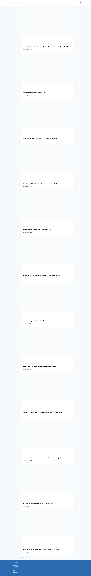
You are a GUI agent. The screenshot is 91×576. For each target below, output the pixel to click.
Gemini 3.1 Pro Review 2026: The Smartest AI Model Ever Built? (37, 229)
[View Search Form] (80, 3)
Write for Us (15, 570)
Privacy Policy (16, 568)
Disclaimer (15, 566)
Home (41, 3)
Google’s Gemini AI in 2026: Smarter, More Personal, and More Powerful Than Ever (41, 275)
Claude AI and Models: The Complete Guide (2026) (34, 92)
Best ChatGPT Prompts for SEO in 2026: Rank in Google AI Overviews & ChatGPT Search (43, 412)
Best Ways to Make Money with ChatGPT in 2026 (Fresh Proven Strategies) (40, 366)
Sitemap (15, 572)
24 (22, 557)
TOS (14, 569)
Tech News (75, 3)
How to (69, 3)
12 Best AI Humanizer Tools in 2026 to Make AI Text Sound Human (38, 503)
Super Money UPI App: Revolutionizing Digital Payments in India (37, 321)
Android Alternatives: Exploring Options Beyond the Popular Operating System (41, 549)
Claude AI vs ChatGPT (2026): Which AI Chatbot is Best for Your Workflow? (40, 184)
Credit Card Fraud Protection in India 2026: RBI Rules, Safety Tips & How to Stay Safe (42, 458)
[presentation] (47, 24)
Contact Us (15, 565)
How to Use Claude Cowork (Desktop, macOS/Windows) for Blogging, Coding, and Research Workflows (46, 47)
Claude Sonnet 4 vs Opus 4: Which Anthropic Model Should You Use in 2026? (40, 138)
